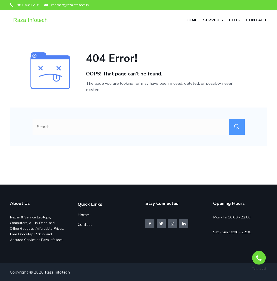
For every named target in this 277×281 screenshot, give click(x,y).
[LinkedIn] (183, 223)
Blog (234, 20)
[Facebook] (149, 223)
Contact (256, 20)
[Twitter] (161, 223)
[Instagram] (172, 223)
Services (213, 20)
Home (192, 20)
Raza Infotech (30, 20)
